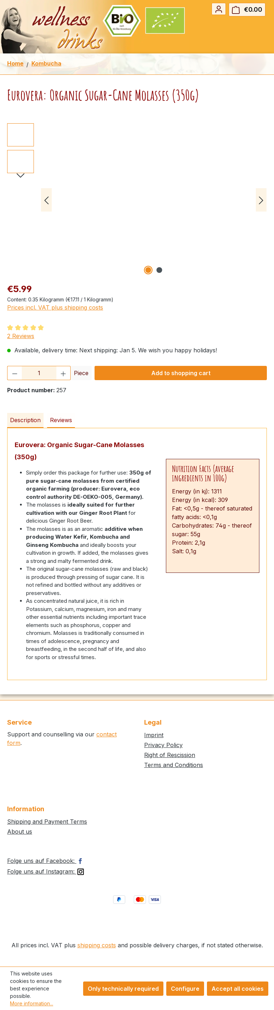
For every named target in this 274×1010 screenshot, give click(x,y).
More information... (31, 1003)
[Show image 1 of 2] (148, 270)
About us (19, 831)
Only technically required (123, 988)
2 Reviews (20, 336)
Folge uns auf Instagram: (46, 871)
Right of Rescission (169, 754)
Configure (185, 988)
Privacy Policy (163, 745)
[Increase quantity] (63, 373)
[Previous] (46, 200)
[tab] (25, 420)
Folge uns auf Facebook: (46, 860)
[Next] (261, 200)
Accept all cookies (238, 988)
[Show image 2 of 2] (159, 270)
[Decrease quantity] (14, 373)
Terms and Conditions (173, 764)
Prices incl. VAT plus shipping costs (55, 307)
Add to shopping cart (180, 373)
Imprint (153, 735)
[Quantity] (39, 373)
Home (15, 63)
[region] (137, 199)
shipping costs (96, 945)
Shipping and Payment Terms (47, 821)
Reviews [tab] (61, 420)
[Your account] (219, 9)
